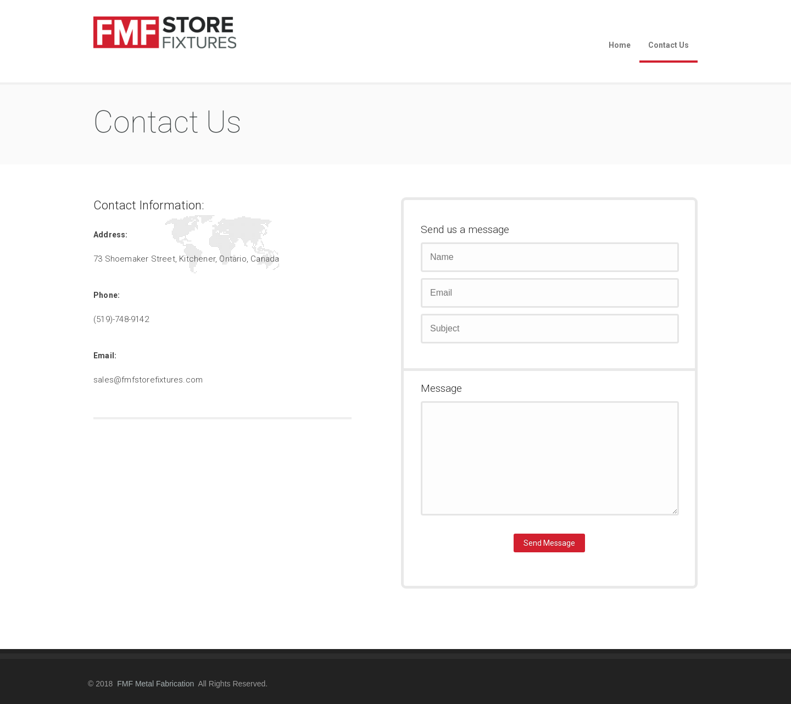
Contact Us (668, 45)
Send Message (549, 543)
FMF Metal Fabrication (155, 683)
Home (620, 45)
